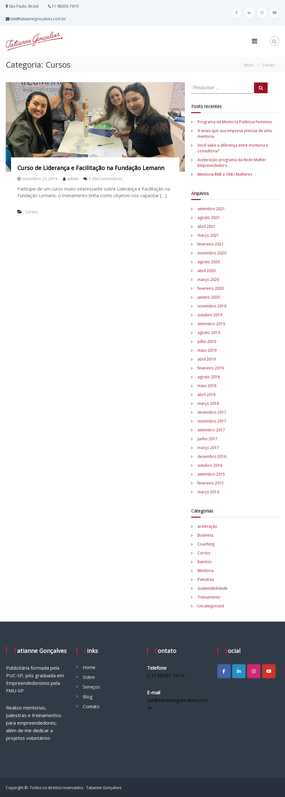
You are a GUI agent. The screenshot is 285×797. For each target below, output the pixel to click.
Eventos (204, 561)
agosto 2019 (208, 332)
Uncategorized (210, 606)
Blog (87, 697)
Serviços (91, 687)
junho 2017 (207, 438)
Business (205, 535)
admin (73, 178)
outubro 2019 (209, 315)
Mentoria (205, 570)
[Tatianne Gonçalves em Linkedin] (239, 671)
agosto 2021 (208, 217)
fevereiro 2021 (210, 244)
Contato (91, 706)
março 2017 (208, 447)
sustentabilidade (212, 588)
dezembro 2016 (211, 456)
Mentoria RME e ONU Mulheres (224, 174)
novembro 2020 (211, 253)
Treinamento (209, 597)
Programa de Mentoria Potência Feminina (234, 122)
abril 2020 (206, 270)
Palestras (205, 579)
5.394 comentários (105, 178)
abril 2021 (206, 226)
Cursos (31, 212)
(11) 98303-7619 (166, 675)
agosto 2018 (208, 377)
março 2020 (208, 279)
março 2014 (208, 492)
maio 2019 (206, 350)
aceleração (207, 526)
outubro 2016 (209, 465)
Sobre (89, 677)
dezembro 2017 (211, 412)
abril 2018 (206, 394)
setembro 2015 (211, 474)
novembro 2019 (211, 306)
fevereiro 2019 (210, 368)
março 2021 (208, 235)
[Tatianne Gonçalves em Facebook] (224, 671)
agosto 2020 (208, 262)
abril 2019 (206, 359)
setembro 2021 (211, 208)
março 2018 (208, 403)
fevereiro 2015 (210, 483)
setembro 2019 (211, 323)
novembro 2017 (211, 421)
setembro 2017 (211, 430)
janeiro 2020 (208, 297)
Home (89, 667)
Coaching (205, 544)
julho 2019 (206, 341)
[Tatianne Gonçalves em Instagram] (253, 671)
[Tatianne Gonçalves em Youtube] (269, 671)
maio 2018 (206, 385)
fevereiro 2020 (210, 288)
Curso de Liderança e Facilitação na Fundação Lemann (90, 168)
